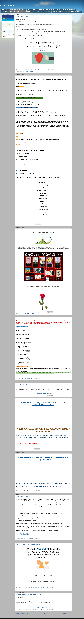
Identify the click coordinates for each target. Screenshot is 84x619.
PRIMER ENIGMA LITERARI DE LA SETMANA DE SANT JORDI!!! (32, 455)
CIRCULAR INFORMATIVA (22, 384)
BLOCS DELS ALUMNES (19, 11)
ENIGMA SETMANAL (29, 71)
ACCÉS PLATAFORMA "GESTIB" (43, 607)
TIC (11, 11)
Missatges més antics (65, 613)
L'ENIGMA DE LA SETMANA (23, 16)
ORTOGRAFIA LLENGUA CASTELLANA (47, 9)
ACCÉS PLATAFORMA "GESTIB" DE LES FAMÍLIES (29, 595)
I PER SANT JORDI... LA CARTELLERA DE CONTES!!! (29, 230)
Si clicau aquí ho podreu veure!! (22, 533)
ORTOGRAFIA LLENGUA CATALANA (18, 9)
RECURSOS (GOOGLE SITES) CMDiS (73, 11)
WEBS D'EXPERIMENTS (58, 11)
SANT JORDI (32, 313)
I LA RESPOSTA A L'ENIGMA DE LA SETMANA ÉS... (29, 544)
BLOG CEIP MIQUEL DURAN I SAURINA (42, 11)
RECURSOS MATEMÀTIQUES (69, 9)
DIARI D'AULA (5, 9)
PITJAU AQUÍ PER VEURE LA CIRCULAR (43, 393)
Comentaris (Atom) (25, 615)
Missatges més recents (22, 613)
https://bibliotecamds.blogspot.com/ (23, 534)
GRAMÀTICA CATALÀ (32, 9)
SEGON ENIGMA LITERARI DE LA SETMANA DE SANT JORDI (31, 400)
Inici (44, 613)
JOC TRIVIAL (29, 11)
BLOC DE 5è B (7, 5)
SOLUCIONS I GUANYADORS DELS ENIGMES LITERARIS (30, 77)
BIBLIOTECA (27, 313)
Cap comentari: (42, 69)
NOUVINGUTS (5, 11)
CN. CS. (59, 9)
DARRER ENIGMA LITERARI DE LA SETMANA (27, 318)
